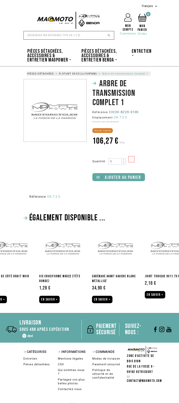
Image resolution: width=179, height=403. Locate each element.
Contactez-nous (70, 389)
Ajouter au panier (118, 177)
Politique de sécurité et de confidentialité (103, 374)
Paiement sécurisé (106, 364)
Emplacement (102, 117)
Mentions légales (70, 358)
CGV (61, 364)
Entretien (30, 358)
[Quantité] (115, 161)
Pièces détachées (37, 364)
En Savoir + (49, 299)
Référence (100, 112)
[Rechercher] (69, 35)
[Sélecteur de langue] (150, 6)
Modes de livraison (106, 358)
